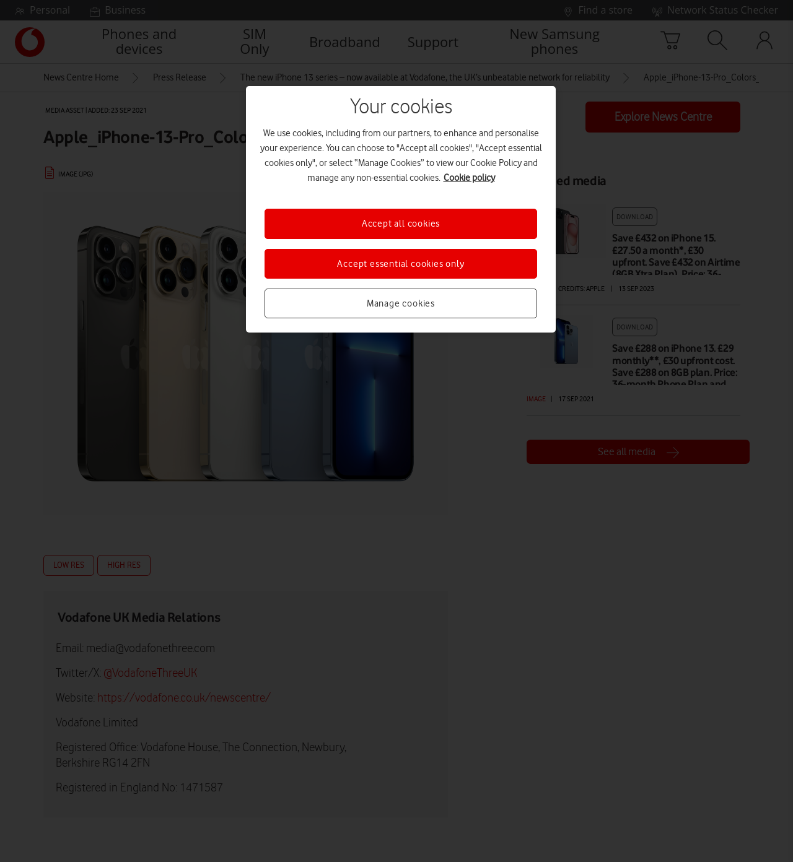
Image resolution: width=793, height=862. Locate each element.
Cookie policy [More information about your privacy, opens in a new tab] (469, 177)
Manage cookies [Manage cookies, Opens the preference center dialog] (401, 303)
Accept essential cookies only (400, 263)
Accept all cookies (401, 223)
